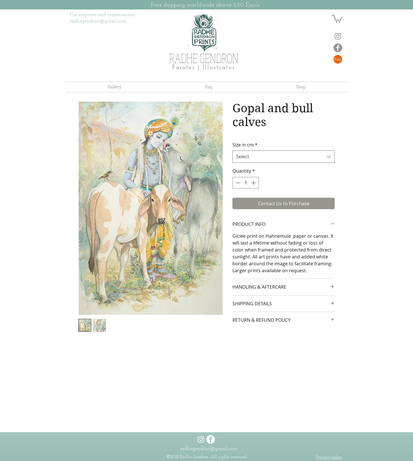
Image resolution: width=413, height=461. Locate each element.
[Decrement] (237, 182)
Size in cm (244, 145)
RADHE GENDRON (203, 58)
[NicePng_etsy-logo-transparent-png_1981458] (338, 59)
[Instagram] (338, 36)
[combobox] (283, 157)
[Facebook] (338, 47)
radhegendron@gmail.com (208, 449)
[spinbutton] (245, 182)
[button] (337, 18)
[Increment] (254, 182)
